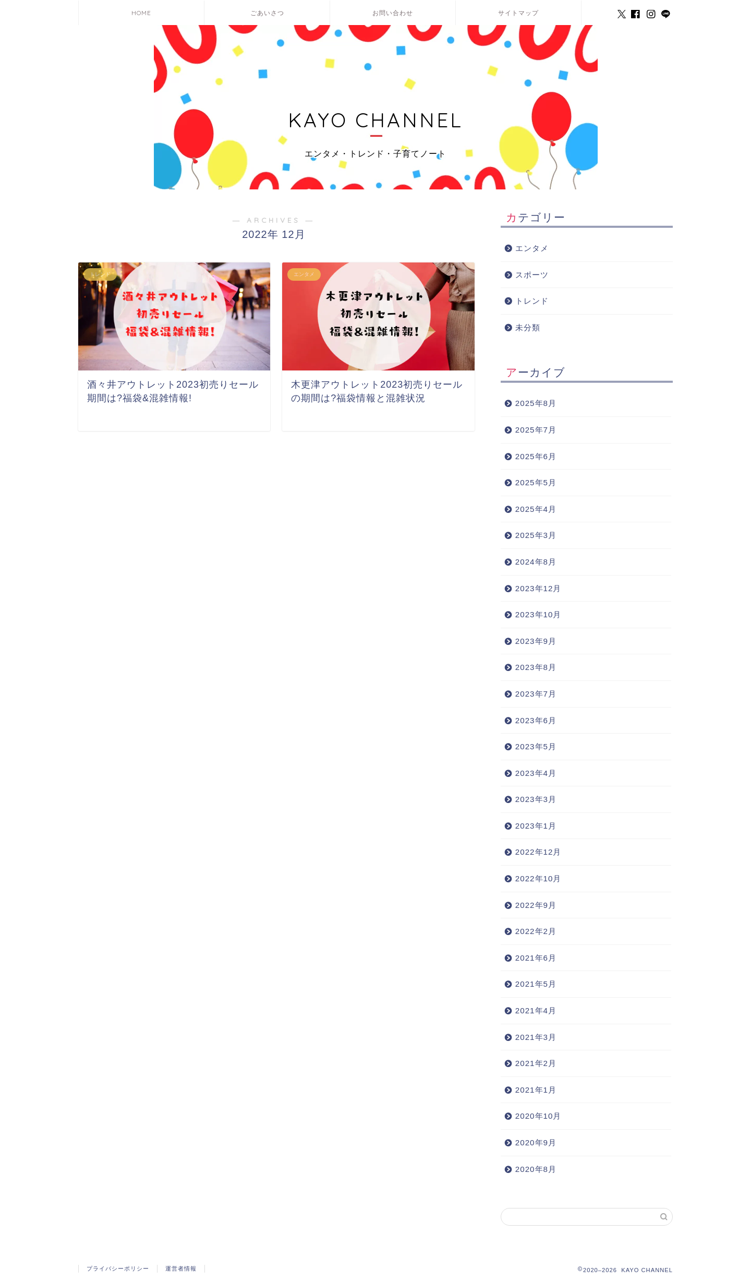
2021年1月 (535, 1089)
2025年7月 (535, 429)
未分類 (527, 327)
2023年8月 (535, 667)
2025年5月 (535, 482)
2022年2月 (535, 931)
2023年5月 (535, 746)
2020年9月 (535, 1142)
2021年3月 (535, 1037)
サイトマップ (518, 13)
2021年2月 (535, 1063)
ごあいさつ (267, 13)
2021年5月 (535, 983)
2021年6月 (535, 957)
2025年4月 (535, 509)
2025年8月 (535, 403)
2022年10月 (538, 878)
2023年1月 (535, 825)
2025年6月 (535, 456)
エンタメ (532, 248)
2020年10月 (538, 1115)
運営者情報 (181, 1268)
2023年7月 (535, 693)
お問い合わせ (392, 13)
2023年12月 (538, 588)
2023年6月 (535, 720)
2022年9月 (535, 905)
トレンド (532, 300)
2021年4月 (535, 1010)
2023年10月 (538, 614)
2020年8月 (535, 1169)
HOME (141, 13)
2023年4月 (535, 773)
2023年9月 (535, 641)
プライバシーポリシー (118, 1268)
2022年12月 (538, 851)
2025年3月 (535, 535)
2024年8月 (535, 561)
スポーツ (532, 274)
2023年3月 (535, 799)
